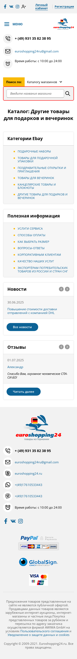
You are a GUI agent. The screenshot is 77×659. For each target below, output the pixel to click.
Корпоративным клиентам (39, 255)
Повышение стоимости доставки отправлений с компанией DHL (32, 311)
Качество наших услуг (36, 261)
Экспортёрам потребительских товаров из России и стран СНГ (43, 269)
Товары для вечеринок (36, 178)
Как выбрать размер (33, 242)
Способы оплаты (31, 235)
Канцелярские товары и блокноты (37, 186)
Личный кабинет (41, 6)
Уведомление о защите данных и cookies (38, 635)
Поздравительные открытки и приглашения (42, 169)
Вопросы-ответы (31, 248)
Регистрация (64, 6)
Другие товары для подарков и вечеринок (43, 196)
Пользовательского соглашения (44, 631)
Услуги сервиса (30, 228)
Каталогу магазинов (42, 82)
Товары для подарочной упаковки (38, 159)
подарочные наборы (34, 151)
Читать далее (23, 391)
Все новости (22, 327)
